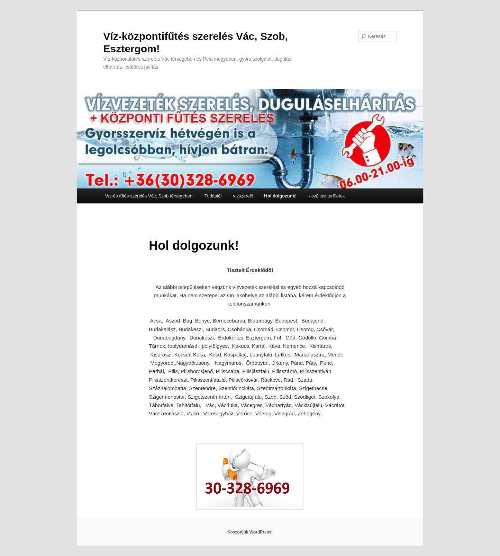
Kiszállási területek (326, 195)
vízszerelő (243, 195)
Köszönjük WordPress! (250, 532)
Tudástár (213, 195)
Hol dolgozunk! (280, 195)
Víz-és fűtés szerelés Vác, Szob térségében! (149, 195)
